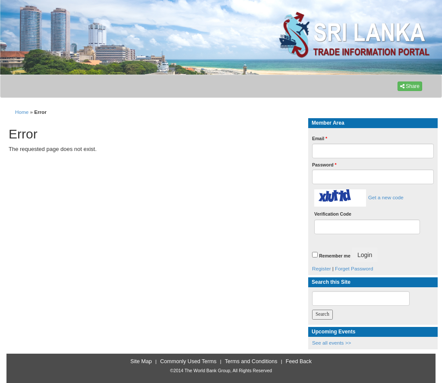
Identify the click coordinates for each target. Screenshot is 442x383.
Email (319, 138)
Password (324, 164)
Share (410, 86)
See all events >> (331, 342)
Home (21, 112)
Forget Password (354, 268)
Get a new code (386, 197)
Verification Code (332, 214)
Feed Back (299, 361)
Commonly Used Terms (188, 361)
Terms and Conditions (251, 361)
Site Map (141, 361)
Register (321, 268)
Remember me (334, 255)
